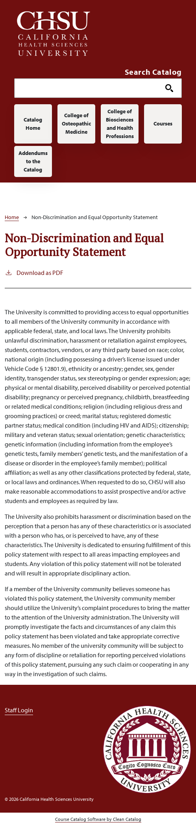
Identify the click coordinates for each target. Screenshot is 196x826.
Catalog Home (33, 123)
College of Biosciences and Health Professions (120, 124)
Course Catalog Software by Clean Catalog (98, 819)
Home (12, 217)
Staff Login (19, 710)
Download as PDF (34, 272)
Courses (162, 123)
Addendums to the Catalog (33, 161)
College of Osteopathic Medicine (76, 123)
